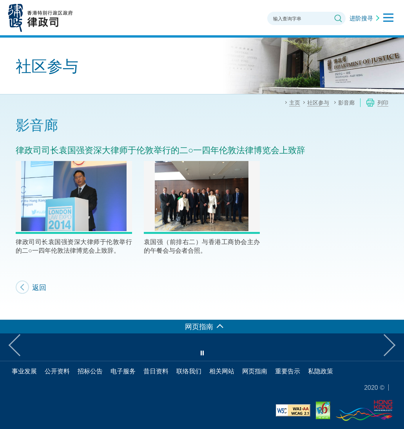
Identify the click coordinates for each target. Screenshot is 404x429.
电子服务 (123, 371)
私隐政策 (320, 371)
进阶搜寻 (361, 18)
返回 (39, 287)
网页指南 (254, 371)
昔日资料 (155, 371)
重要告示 (287, 371)
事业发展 (24, 371)
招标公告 (90, 371)
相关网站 (221, 371)
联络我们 (188, 371)
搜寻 (338, 18)
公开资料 (57, 371)
